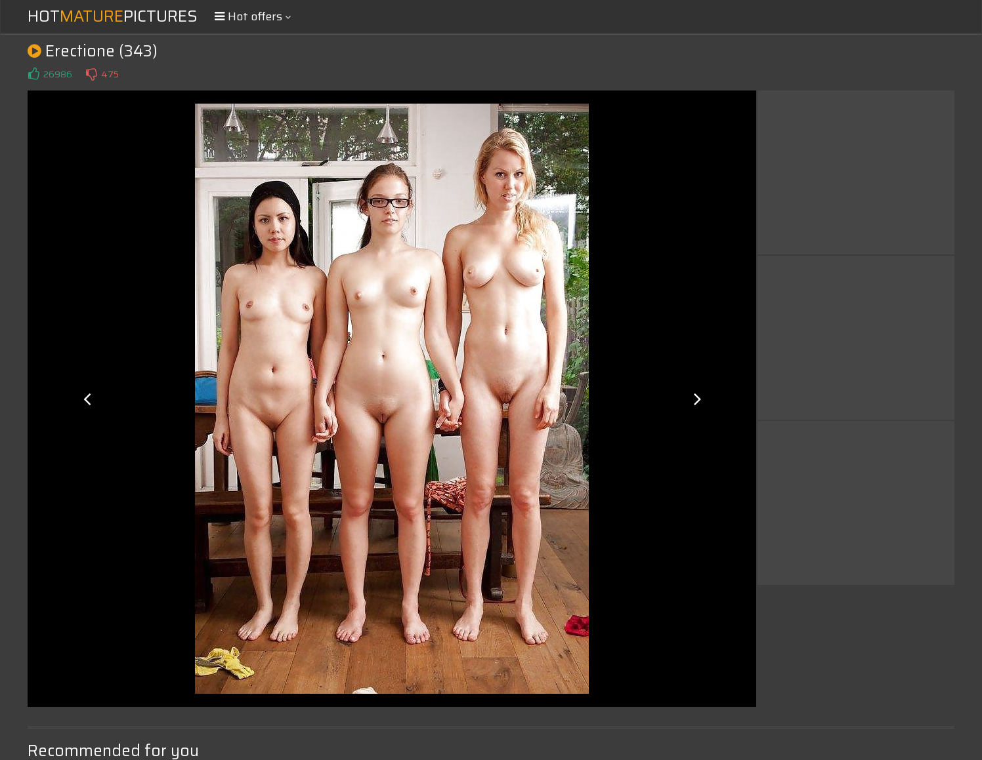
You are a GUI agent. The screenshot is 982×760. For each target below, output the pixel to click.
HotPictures (113, 16)
